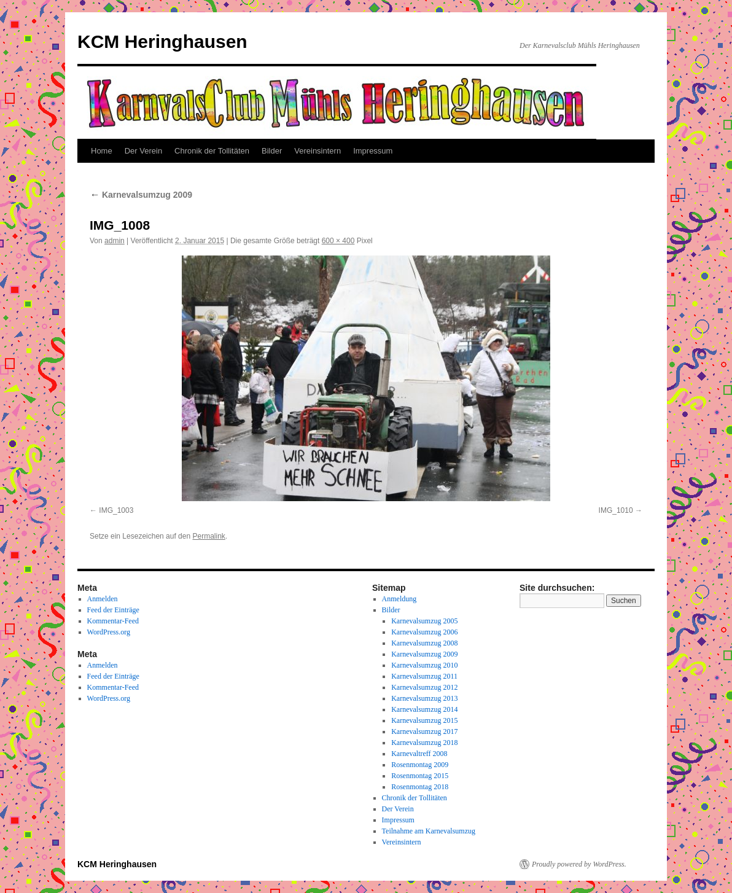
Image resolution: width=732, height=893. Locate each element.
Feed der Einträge (113, 610)
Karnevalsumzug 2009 (141, 195)
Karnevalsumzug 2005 (424, 621)
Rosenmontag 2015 (419, 775)
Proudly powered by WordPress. (579, 864)
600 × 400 (338, 240)
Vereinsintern (317, 150)
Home (101, 150)
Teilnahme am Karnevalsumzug (428, 831)
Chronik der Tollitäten (211, 150)
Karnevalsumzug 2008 (424, 643)
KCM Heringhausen (162, 41)
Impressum (372, 150)
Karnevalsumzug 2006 (424, 632)
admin (114, 240)
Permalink (208, 536)
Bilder (272, 150)
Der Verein (143, 150)
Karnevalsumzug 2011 (424, 676)
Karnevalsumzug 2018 (424, 742)
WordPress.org (108, 632)
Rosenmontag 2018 (419, 786)
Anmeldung (399, 599)
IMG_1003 (116, 510)
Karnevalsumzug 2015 (424, 720)
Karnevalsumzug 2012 (424, 687)
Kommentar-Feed (113, 621)
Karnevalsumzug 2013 (424, 698)
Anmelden (102, 599)
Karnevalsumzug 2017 (424, 731)
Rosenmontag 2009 (419, 764)
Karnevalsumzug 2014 (424, 709)
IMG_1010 (616, 510)
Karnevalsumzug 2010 (424, 665)
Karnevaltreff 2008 (419, 753)
